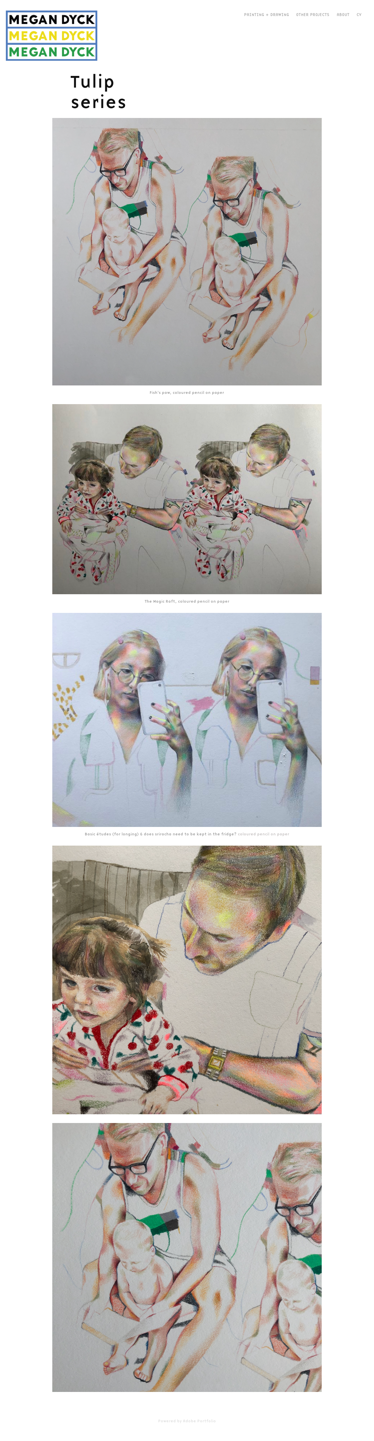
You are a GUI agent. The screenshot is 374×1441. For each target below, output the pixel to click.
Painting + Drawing (266, 15)
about (343, 15)
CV (358, 15)
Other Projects (312, 15)
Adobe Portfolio (199, 1420)
